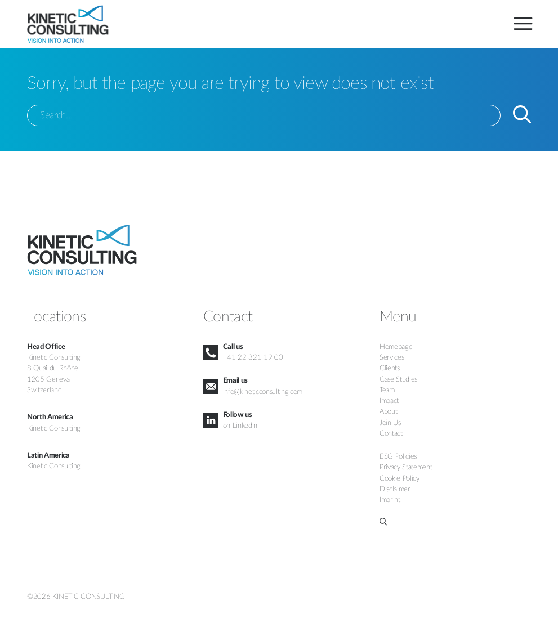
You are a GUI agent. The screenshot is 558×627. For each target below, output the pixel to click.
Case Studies (398, 379)
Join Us (390, 423)
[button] (455, 521)
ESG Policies (398, 456)
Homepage (396, 347)
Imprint (390, 500)
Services (392, 357)
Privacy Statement (406, 467)
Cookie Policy (399, 478)
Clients (390, 368)
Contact (391, 433)
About (388, 411)
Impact (389, 401)
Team (387, 390)
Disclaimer (395, 489)
